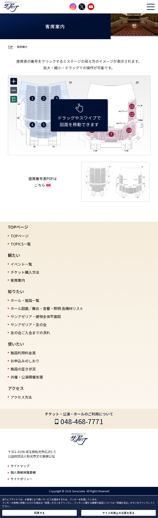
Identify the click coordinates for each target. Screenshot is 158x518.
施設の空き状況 (23, 369)
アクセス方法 (21, 397)
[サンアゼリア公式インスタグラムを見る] (73, 6)
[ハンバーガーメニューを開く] (151, 7)
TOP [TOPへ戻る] (10, 47)
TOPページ (20, 236)
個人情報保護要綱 (23, 472)
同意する (39, 513)
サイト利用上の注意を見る (118, 513)
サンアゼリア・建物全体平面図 (36, 316)
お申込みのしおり (25, 360)
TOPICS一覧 (21, 244)
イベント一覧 (21, 264)
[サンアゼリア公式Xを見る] (82, 6)
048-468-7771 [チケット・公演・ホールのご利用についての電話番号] (82, 421)
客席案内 (18, 280)
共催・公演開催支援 (27, 377)
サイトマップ (20, 466)
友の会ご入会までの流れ (30, 332)
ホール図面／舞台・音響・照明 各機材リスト (47, 308)
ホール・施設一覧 (25, 300)
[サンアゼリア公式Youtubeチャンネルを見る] (91, 6)
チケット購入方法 (25, 272)
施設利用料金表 (23, 352)
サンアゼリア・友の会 (28, 324)
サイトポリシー (22, 479)
